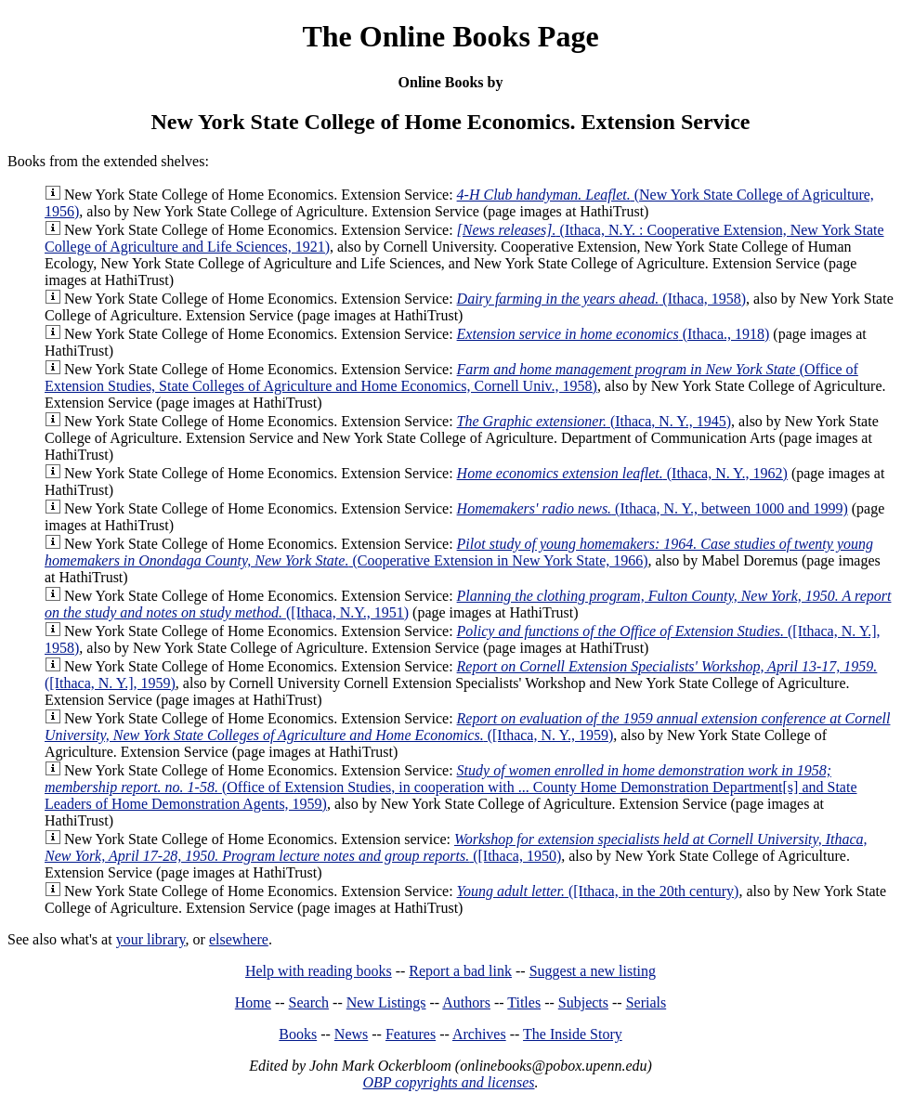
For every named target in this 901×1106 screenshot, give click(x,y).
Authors (466, 1002)
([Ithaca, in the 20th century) (598, 891)
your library (151, 939)
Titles (524, 1002)
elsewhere (238, 939)
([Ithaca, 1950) (456, 847)
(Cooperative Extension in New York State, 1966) (459, 552)
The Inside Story (572, 1034)
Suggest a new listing (592, 971)
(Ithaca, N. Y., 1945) (594, 421)
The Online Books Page (450, 36)
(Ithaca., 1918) (613, 334)
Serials (646, 1002)
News (351, 1034)
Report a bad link (460, 971)
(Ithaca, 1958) (601, 298)
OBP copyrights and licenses (448, 1082)
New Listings (386, 1002)
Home (253, 1002)
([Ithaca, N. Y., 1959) (467, 726)
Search (309, 1002)
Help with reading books (318, 971)
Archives (479, 1034)
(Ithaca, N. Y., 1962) (622, 473)
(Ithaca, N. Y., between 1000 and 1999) (652, 508)
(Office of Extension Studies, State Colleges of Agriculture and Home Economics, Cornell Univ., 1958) (451, 377)
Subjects (583, 1002)
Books (298, 1034)
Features (410, 1034)
